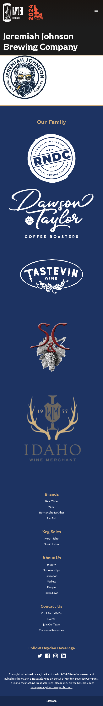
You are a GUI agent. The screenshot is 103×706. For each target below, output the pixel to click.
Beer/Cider (51, 501)
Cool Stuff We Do (51, 613)
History (51, 564)
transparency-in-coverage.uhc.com (51, 687)
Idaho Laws (51, 593)
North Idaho (52, 538)
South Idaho (51, 544)
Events (51, 619)
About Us (51, 557)
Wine (51, 507)
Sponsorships (51, 570)
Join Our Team (51, 624)
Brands (52, 494)
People (51, 587)
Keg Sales (51, 531)
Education (51, 576)
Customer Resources (51, 630)
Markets (51, 581)
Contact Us (51, 606)
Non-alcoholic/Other (51, 512)
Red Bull (51, 518)
